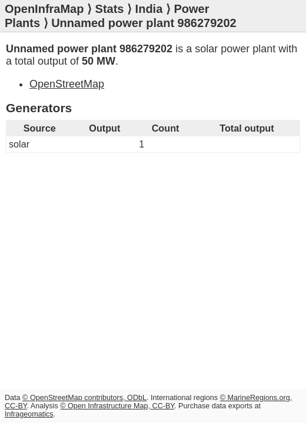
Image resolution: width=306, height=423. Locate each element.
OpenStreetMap (66, 84)
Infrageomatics (29, 414)
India (149, 8)
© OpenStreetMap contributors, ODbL (84, 398)
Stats (109, 8)
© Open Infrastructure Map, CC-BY (117, 406)
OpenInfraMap (44, 8)
